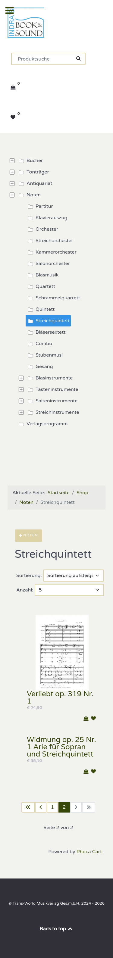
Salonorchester (48, 263)
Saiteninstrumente (51, 400)
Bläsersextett (45, 332)
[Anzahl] (69, 590)
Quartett (40, 286)
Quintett (40, 309)
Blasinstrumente (49, 377)
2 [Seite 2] (64, 807)
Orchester (42, 229)
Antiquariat (34, 183)
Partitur (39, 206)
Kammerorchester (51, 252)
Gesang (39, 366)
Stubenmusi (44, 355)
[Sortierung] (73, 575)
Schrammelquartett (53, 297)
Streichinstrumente (52, 412)
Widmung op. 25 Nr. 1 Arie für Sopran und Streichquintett (61, 747)
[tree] (56, 292)
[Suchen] (48, 59)
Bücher (30, 160)
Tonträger (33, 171)
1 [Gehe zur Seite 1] (52, 807)
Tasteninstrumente (52, 389)
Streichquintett (48, 320)
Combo (39, 343)
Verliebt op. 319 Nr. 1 (60, 698)
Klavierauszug (46, 217)
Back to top (57, 929)
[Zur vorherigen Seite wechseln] (40, 807)
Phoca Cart (89, 852)
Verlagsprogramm (42, 423)
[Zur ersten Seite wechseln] (28, 807)
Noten (29, 194)
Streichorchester (49, 240)
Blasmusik (42, 274)
